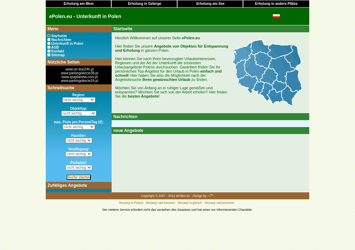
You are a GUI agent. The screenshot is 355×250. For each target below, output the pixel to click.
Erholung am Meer (78, 4)
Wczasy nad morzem (160, 203)
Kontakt (57, 51)
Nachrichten (61, 40)
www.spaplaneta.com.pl (79, 77)
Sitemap (58, 55)
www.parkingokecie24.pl (79, 81)
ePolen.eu (183, 196)
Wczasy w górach (190, 203)
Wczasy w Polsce (131, 203)
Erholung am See (210, 4)
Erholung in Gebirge (144, 4)
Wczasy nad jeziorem (219, 203)
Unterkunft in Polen (67, 43)
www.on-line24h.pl (80, 69)
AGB (55, 47)
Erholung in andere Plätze (276, 4)
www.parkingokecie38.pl (79, 73)
